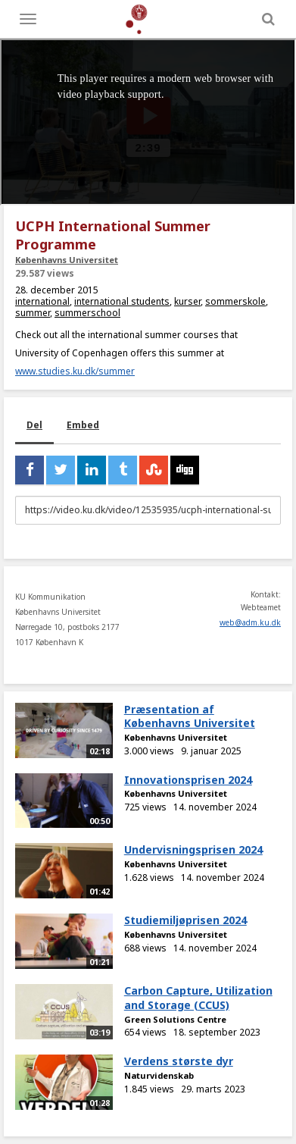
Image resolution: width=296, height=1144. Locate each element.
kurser (187, 301)
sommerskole (235, 301)
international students (122, 301)
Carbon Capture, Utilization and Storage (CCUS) (198, 997)
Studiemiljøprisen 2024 (185, 920)
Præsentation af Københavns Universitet (189, 716)
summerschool (87, 312)
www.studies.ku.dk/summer (75, 371)
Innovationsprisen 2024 (188, 780)
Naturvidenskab (159, 1075)
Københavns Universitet (66, 259)
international (42, 301)
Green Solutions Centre (175, 1019)
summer (32, 312)
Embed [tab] (83, 424)
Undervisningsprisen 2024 (193, 849)
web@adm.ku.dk (250, 622)
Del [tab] (34, 424)
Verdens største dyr (178, 1061)
